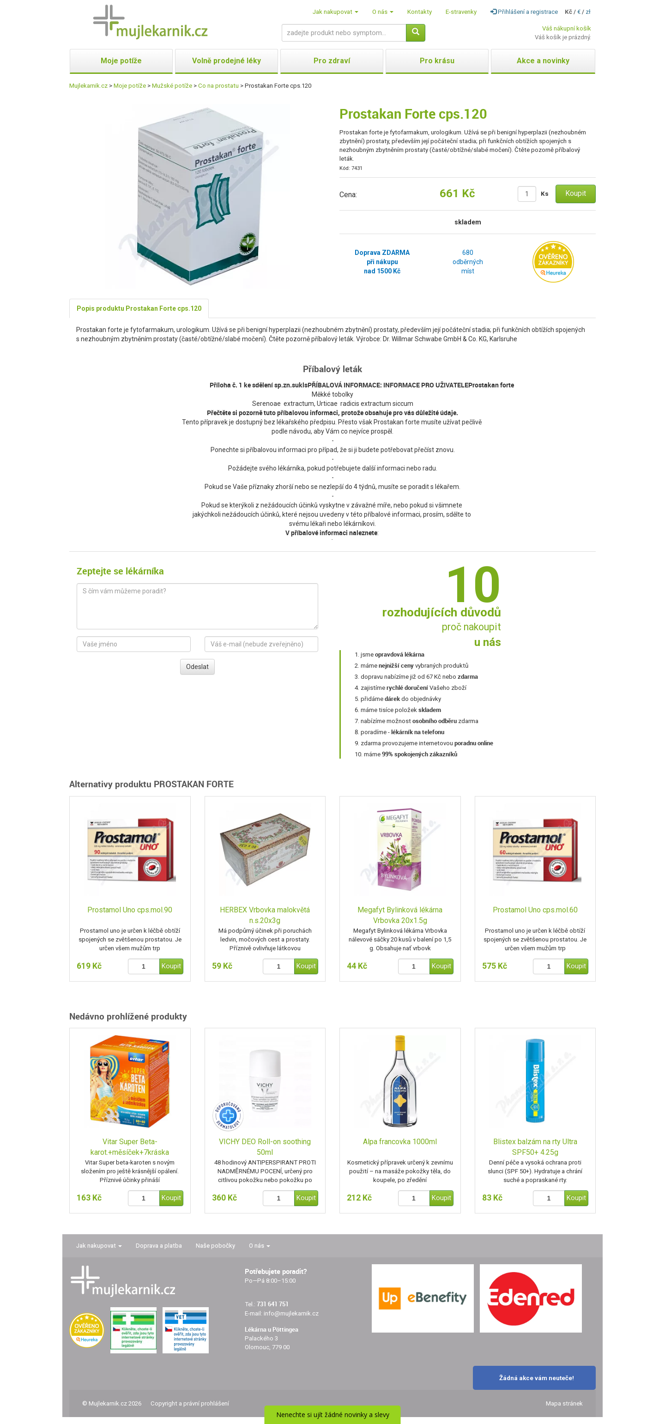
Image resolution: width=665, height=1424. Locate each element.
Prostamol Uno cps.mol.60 (535, 909)
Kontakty (419, 11)
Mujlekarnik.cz (88, 85)
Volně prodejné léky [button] (226, 60)
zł (588, 11)
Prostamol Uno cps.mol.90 (129, 909)
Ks (545, 193)
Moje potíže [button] (121, 60)
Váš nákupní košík (566, 28)
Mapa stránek (564, 1403)
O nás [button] (382, 11)
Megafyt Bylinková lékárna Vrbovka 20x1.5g (399, 915)
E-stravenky (461, 11)
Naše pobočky (215, 1245)
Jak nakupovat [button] (335, 11)
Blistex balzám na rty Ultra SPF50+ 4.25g (535, 1147)
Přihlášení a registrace (524, 11)
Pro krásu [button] (437, 60)
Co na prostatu (218, 85)
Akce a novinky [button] (543, 60)
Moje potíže (130, 85)
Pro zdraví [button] (332, 60)
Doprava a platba (159, 1245)
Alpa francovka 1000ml (400, 1141)
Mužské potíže (172, 85)
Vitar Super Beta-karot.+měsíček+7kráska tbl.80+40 (130, 1147)
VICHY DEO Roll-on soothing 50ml (265, 1147)
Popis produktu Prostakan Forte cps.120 (139, 308)
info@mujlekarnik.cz (291, 1313)
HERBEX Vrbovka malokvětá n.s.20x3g (265, 915)
